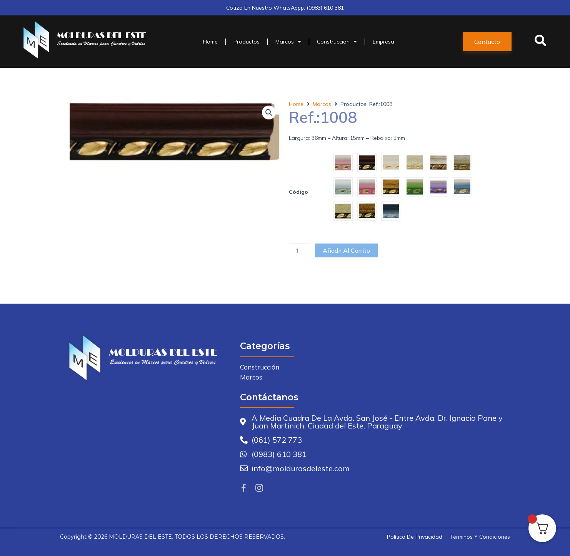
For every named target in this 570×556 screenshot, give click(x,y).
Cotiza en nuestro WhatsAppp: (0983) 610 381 (285, 7)
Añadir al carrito (346, 250)
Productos (246, 41)
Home (210, 41)
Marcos (288, 41)
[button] (487, 41)
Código (298, 191)
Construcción (337, 41)
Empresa (383, 41)
